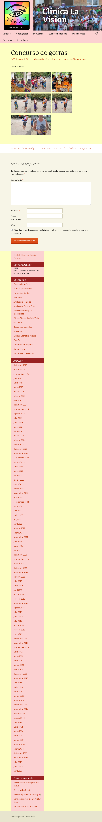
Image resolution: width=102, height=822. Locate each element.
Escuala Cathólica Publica (25, 336)
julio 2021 (18, 541)
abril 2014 (18, 735)
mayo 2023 (18, 471)
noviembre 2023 (21, 453)
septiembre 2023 (21, 457)
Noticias (6, 33)
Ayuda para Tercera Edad (24, 306)
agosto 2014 (19, 718)
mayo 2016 (18, 656)
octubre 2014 (19, 713)
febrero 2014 (19, 744)
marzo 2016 (19, 665)
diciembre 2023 (20, 449)
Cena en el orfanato (22, 790)
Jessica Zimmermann (76, 59)
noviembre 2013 (21, 757)
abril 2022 (18, 524)
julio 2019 (18, 581)
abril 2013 (18, 771)
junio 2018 (18, 616)
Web (13, 225)
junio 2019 (18, 585)
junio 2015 (18, 687)
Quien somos (78, 33)
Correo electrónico (17, 218)
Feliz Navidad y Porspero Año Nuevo (26, 784)
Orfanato (18, 322)
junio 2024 (18, 422)
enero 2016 (19, 669)
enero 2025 (19, 400)
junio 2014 (18, 727)
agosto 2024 (19, 413)
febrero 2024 (19, 440)
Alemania (18, 297)
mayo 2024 (18, 427)
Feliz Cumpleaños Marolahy (27, 794)
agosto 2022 (19, 506)
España (17, 340)
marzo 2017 (19, 625)
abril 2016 (18, 660)
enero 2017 (19, 634)
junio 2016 (18, 651)
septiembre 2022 (21, 502)
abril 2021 (18, 550)
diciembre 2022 (20, 488)
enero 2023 (19, 484)
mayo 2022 (18, 519)
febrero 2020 (19, 563)
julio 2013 (18, 762)
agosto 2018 (19, 607)
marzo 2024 (19, 435)
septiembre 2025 (21, 374)
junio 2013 (18, 766)
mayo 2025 (18, 387)
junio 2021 (18, 546)
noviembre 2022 (21, 493)
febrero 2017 (19, 629)
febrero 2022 (19, 528)
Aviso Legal (22, 40)
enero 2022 (19, 533)
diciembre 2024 (20, 405)
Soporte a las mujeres (23, 344)
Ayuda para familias (22, 302)
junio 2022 (18, 515)
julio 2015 (18, 682)
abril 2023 (18, 475)
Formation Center (43, 59)
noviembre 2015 (21, 678)
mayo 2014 (18, 731)
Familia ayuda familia (23, 288)
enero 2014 (19, 749)
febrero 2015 (19, 700)
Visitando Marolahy (22, 148)
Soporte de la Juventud (24, 353)
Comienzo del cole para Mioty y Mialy (27, 800)
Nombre (15, 210)
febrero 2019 (19, 599)
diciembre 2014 (20, 704)
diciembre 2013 (20, 753)
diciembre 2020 (20, 555)
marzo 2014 (19, 740)
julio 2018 (18, 612)
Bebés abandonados (23, 327)
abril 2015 (18, 691)
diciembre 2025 (20, 365)
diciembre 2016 (20, 638)
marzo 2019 (19, 594)
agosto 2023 (19, 462)
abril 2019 (18, 590)
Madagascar (22, 33)
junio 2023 (18, 466)
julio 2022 (18, 510)
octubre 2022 (19, 497)
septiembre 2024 (21, 409)
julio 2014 (18, 722)
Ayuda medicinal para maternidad (23, 312)
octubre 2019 (19, 577)
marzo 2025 (19, 391)
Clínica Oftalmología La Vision (27, 318)
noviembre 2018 (21, 603)
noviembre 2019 (21, 572)
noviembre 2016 (21, 643)
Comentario (17, 180)
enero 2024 (19, 444)
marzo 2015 (19, 696)
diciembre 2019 (20, 568)
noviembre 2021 (21, 537)
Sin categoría (19, 349)
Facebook (7, 40)
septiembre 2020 (21, 559)
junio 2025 (18, 382)
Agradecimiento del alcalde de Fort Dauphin (66, 148)
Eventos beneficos (58, 33)
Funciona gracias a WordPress (23, 816)
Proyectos (38, 33)
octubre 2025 (19, 369)
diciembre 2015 (20, 674)
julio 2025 (18, 378)
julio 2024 (18, 418)
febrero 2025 (19, 396)
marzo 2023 (19, 480)
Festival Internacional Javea (26, 806)
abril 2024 (18, 431)
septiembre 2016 (21, 647)
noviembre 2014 (21, 709)
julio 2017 (18, 621)
